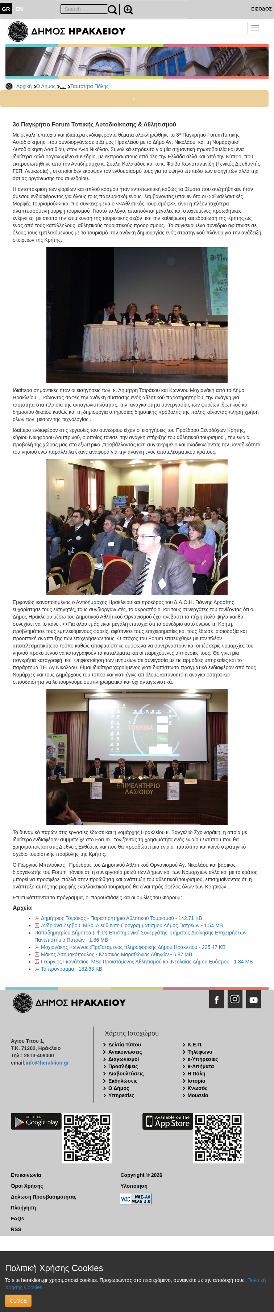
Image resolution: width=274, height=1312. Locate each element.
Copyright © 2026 (141, 1175)
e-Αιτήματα (201, 1066)
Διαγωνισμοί (123, 1059)
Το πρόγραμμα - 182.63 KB (71, 969)
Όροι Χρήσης (27, 1186)
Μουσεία (198, 1095)
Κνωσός (198, 1088)
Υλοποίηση (134, 1186)
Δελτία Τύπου (124, 1044)
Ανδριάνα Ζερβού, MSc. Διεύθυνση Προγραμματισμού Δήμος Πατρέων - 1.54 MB (132, 925)
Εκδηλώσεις (123, 1081)
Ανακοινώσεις (125, 1052)
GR (6, 9)
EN (19, 9)
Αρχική (24, 86)
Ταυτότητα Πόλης (89, 86)
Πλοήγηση (23, 1208)
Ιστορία (197, 1081)
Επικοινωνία (26, 1175)
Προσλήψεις (123, 1066)
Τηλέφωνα (200, 1052)
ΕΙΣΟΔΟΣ (261, 9)
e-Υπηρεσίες (203, 1059)
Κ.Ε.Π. (195, 1044)
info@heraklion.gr (46, 1063)
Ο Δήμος (46, 86)
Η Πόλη (197, 1073)
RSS (16, 1229)
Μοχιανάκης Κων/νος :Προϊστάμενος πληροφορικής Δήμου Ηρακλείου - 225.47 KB (133, 947)
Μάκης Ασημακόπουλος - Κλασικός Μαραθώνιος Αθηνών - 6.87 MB (116, 954)
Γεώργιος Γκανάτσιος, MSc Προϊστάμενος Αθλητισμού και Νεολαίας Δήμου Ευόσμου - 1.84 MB (147, 962)
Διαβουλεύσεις (126, 1073)
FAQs (17, 1218)
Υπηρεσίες (121, 1095)
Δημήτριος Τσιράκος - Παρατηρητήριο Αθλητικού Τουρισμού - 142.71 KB (121, 918)
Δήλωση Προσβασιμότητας (43, 1197)
